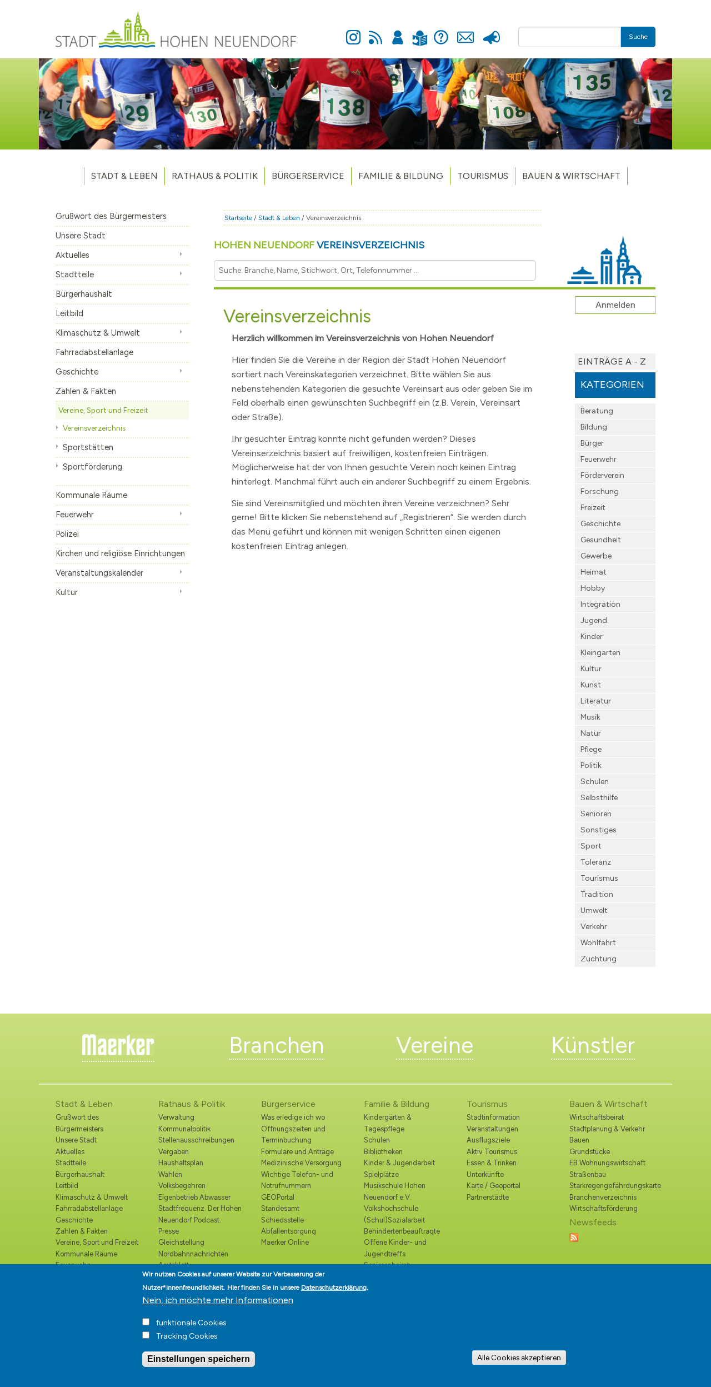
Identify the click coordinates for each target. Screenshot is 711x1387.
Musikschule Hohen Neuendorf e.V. (394, 1191)
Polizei (67, 534)
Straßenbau (587, 1174)
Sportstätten (88, 447)
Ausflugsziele (488, 1140)
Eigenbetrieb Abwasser (194, 1197)
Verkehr (593, 926)
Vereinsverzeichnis (94, 427)
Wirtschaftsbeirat (596, 1117)
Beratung (596, 411)
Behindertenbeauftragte (402, 1231)
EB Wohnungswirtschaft (607, 1163)
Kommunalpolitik (184, 1129)
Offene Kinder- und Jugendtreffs (395, 1248)
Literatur (595, 701)
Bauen (579, 1140)
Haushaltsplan (180, 1163)
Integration (600, 604)
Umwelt (594, 910)
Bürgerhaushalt (84, 294)
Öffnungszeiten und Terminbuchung (293, 1134)
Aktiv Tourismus (492, 1151)
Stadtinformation (493, 1117)
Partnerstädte (488, 1197)
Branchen (276, 1045)
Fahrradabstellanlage (94, 352)
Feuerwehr (75, 515)
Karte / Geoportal (493, 1185)
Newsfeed (375, 31)
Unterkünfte (485, 1174)
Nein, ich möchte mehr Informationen (217, 1304)
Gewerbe (596, 556)
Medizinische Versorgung (301, 1163)
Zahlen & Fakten (86, 391)
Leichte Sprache (419, 31)
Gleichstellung (181, 1242)
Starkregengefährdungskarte (612, 1185)
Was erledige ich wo (293, 1117)
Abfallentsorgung (288, 1231)
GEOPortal (277, 1197)
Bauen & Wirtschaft (571, 176)
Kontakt (465, 31)
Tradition (596, 894)
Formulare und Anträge (297, 1151)
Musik (590, 717)
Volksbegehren (182, 1185)
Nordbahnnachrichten (193, 1254)
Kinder (591, 636)
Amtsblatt (173, 1265)
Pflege (591, 749)
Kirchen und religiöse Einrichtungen (120, 553)
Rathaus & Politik (215, 176)
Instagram (353, 31)
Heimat (593, 572)
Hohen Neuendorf (319, 245)
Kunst (590, 685)
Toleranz (595, 862)
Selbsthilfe (599, 797)
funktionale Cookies (191, 1327)
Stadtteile (75, 275)
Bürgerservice (308, 176)
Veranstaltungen (492, 1129)
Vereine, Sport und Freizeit (103, 410)
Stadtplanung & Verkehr (607, 1129)
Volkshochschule (391, 1208)
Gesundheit (600, 540)
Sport (591, 846)
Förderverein (602, 475)
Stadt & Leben (124, 176)
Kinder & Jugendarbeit (399, 1163)
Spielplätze (381, 1174)
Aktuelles (72, 255)
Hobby (592, 588)
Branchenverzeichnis (603, 1197)
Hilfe (441, 31)
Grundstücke (589, 1151)
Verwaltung (176, 1117)
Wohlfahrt (598, 942)
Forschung (599, 491)
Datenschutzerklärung (334, 1292)
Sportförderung (92, 467)
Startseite (238, 218)
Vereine (434, 1045)
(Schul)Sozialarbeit (394, 1220)
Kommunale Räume (91, 495)
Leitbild (69, 313)
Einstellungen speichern (198, 1363)
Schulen (594, 781)
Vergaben (173, 1151)
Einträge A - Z (612, 361)
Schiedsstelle (282, 1220)
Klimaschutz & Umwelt (98, 333)
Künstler (593, 1045)
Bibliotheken (383, 1151)
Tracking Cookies (187, 1340)
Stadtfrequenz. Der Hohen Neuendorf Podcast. (200, 1214)
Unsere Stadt (81, 236)
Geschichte (77, 372)
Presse (491, 31)
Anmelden (397, 31)
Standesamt (280, 1208)
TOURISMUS (482, 176)
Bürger (592, 443)
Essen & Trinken (492, 1163)
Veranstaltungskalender (99, 573)
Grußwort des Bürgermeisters (111, 216)
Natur (590, 733)
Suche (638, 37)
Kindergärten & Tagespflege (388, 1122)
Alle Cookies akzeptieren (519, 1361)
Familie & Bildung (400, 176)
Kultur (67, 592)
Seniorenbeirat (386, 1265)
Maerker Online (285, 1242)
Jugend (593, 620)
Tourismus (599, 878)
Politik (591, 765)
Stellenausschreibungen (196, 1140)
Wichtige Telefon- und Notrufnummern (297, 1180)
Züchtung (598, 959)
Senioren (596, 814)
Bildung (593, 427)
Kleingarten (600, 652)
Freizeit (592, 507)
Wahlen (170, 1174)
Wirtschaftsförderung (603, 1208)
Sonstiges (598, 830)
